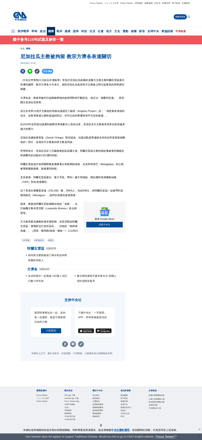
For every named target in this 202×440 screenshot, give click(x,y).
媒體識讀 (149, 3)
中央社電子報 (70, 416)
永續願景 (186, 3)
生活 (92, 31)
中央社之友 (125, 413)
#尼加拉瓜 (39, 240)
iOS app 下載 (70, 395)
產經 (67, 31)
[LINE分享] (29, 71)
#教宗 (50, 240)
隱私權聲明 (97, 413)
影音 (142, 31)
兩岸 (59, 31)
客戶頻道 (176, 3)
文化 (117, 31)
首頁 (22, 48)
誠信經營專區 (98, 410)
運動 (125, 31)
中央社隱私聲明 (120, 430)
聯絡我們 (96, 416)
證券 (76, 31)
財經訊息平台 (126, 407)
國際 (51, 31)
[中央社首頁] (20, 16)
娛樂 (134, 31)
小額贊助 (51, 330)
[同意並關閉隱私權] (200, 429)
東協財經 (167, 31)
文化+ (67, 407)
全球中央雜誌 (70, 404)
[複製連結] (37, 71)
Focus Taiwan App (72, 401)
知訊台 (123, 410)
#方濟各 (26, 240)
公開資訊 (96, 401)
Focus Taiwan (96, 3)
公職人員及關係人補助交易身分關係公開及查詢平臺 (157, 402)
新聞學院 (68, 413)
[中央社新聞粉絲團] (101, 426)
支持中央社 (180, 17)
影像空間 (166, 3)
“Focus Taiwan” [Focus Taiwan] (165, 436)
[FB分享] (22, 71)
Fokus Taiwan (126, 3)
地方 (109, 31)
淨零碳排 (139, 3)
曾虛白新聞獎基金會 (157, 395)
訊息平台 (124, 404)
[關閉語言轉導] (200, 436)
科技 (84, 31)
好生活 (157, 3)
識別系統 (96, 398)
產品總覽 (124, 395)
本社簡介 (96, 395)
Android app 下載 (71, 398)
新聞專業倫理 (98, 407)
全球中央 (153, 31)
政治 (43, 31)
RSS (122, 416)
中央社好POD (70, 419)
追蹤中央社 (104, 224)
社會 (101, 31)
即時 (34, 31)
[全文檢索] (189, 17)
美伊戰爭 (23, 31)
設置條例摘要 (98, 404)
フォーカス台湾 (111, 3)
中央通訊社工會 (155, 408)
